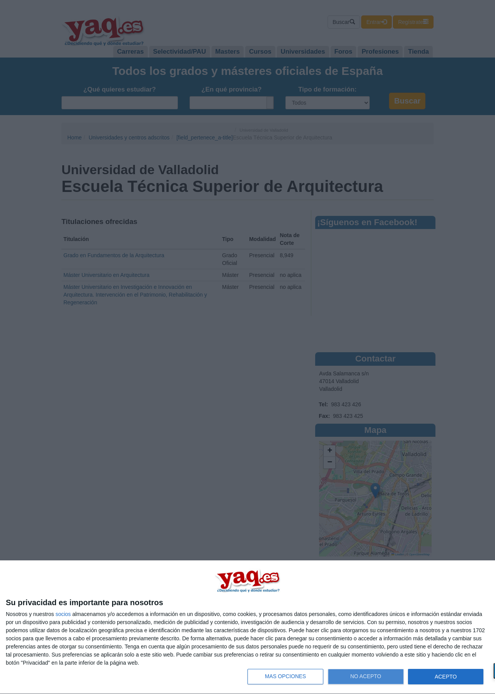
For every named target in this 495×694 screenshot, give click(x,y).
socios (63, 614)
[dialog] (247, 627)
